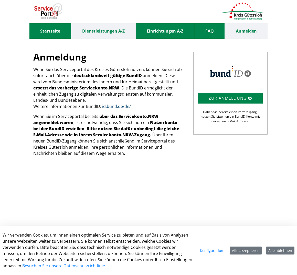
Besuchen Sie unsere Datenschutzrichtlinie (63, 266)
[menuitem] (50, 31)
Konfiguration (211, 250)
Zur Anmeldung (230, 98)
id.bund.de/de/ (116, 106)
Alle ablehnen (280, 250)
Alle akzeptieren (246, 250)
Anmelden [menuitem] (246, 31)
